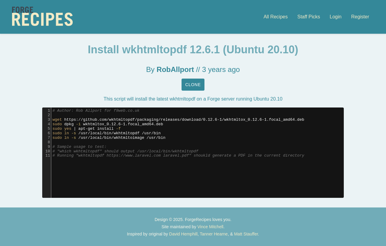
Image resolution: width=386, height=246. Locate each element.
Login (335, 16)
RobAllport (175, 69)
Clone (193, 84)
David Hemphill (183, 234)
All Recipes (276, 16)
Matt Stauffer (246, 234)
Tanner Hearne (214, 234)
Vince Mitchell (210, 226)
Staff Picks (308, 16)
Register (360, 16)
